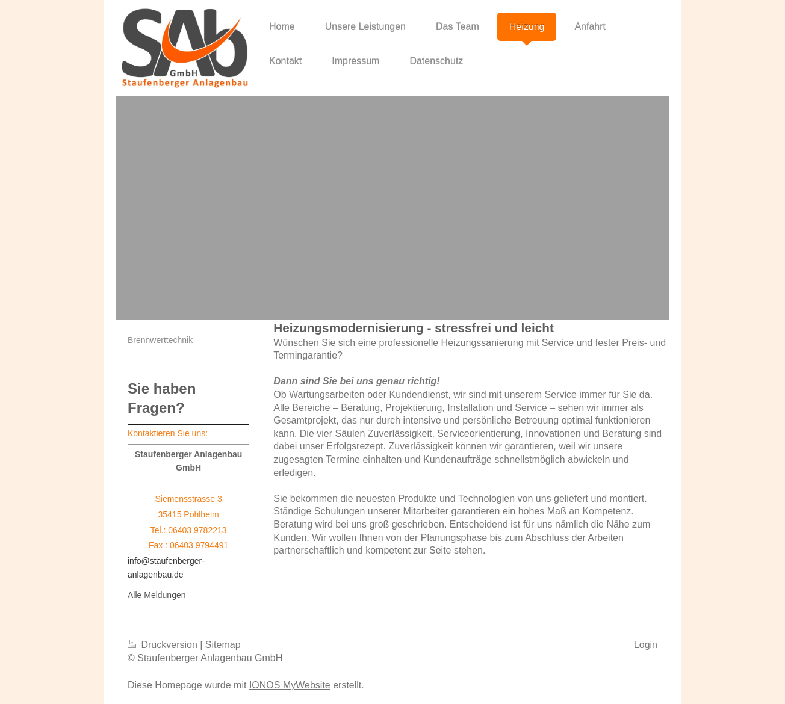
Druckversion (164, 645)
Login (645, 645)
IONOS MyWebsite (289, 685)
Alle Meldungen (157, 595)
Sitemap (223, 645)
